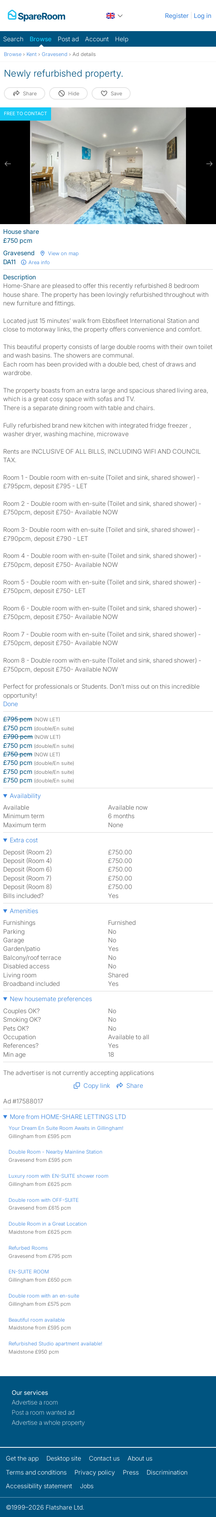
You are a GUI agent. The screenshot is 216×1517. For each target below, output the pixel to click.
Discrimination (167, 1472)
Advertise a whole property (48, 1422)
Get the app (22, 1458)
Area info (35, 262)
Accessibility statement (39, 1486)
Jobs (87, 1486)
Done (10, 704)
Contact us (104, 1458)
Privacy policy (94, 1472)
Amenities (24, 911)
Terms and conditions (36, 1472)
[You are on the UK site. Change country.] (115, 15)
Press (131, 1472)
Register (177, 15)
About (139, 1458)
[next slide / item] (208, 163)
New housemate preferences (51, 999)
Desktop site (63, 1458)
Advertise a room (35, 1402)
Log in (202, 15)
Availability (25, 796)
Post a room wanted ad (43, 1412)
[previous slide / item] (8, 163)
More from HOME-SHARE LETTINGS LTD (68, 1117)
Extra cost (24, 840)
